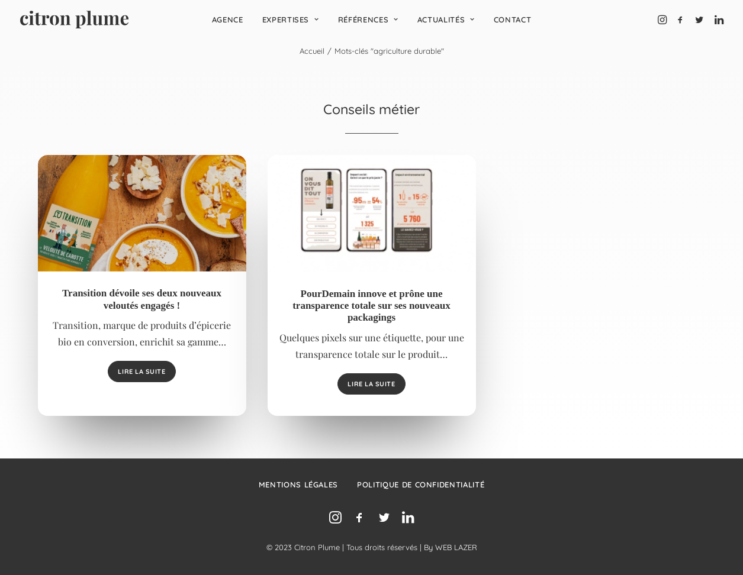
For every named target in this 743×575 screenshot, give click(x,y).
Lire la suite (141, 371)
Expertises (290, 19)
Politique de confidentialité (420, 484)
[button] (663, 19)
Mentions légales (298, 484)
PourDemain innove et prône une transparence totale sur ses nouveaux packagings (371, 306)
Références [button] (368, 19)
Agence (227, 19)
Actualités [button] (446, 19)
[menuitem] (228, 19)
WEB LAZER (456, 547)
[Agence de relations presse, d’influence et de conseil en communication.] (74, 19)
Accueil (312, 51)
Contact (513, 19)
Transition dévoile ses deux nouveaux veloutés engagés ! (141, 299)
